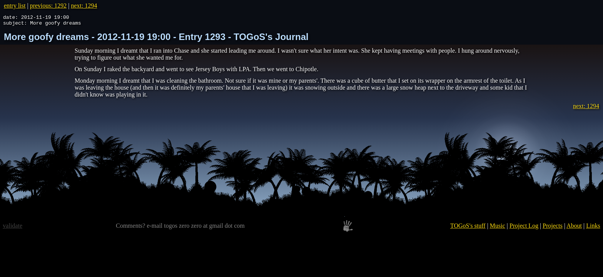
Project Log (524, 228)
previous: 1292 (48, 5)
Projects (553, 228)
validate (12, 228)
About (574, 228)
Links (593, 228)
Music (497, 228)
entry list (14, 5)
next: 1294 (84, 5)
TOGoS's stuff (468, 228)
